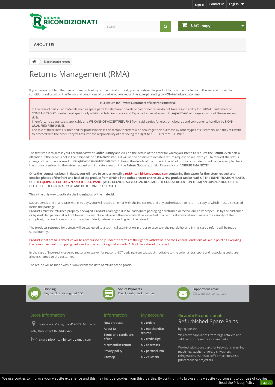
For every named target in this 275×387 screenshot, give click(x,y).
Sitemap (109, 357)
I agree (266, 382)
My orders (148, 323)
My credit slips (150, 339)
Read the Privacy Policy (236, 382)
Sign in (199, 5)
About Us (44, 44)
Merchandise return (117, 345)
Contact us (216, 4)
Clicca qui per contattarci (209, 293)
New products (113, 323)
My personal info (152, 351)
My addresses (150, 345)
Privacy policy (113, 351)
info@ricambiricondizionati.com (69, 339)
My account (152, 315)
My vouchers (150, 357)
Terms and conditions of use (87, 94)
